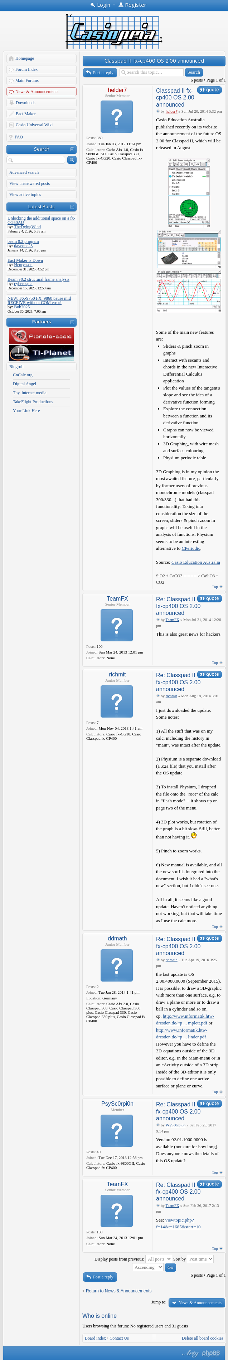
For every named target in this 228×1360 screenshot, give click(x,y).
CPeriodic (190, 548)
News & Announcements (36, 91)
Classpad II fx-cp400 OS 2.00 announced (154, 60)
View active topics (25, 194)
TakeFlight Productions (33, 401)
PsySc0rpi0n (117, 1104)
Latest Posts (41, 206)
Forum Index (26, 69)
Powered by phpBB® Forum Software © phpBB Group (211, 1354)
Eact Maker (26, 113)
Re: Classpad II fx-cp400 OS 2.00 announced (178, 606)
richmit (117, 674)
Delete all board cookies (202, 1338)
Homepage (24, 58)
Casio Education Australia (195, 562)
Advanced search (24, 172)
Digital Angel (24, 383)
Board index (95, 1338)
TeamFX (117, 599)
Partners (41, 321)
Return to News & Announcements (118, 1291)
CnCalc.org (23, 374)
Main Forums (27, 80)
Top (215, 586)
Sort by (193, 1259)
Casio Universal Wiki (34, 124)
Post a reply (103, 72)
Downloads (25, 102)
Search (41, 149)
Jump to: (158, 1302)
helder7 (117, 90)
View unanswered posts (29, 183)
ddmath (117, 938)
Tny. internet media (30, 392)
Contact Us (119, 1338)
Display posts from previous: (133, 1259)
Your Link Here (26, 410)
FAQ (19, 137)
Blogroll (16, 366)
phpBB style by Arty (189, 1354)
